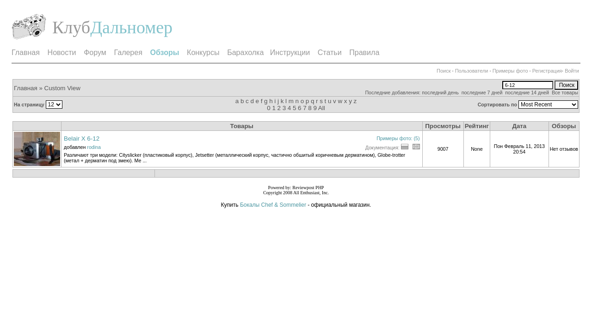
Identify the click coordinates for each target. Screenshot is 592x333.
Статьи (330, 52)
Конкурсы (203, 52)
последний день (440, 92)
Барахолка (245, 52)
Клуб (71, 27)
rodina (94, 147)
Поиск (443, 71)
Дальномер (131, 27)
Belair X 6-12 (81, 138)
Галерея (128, 52)
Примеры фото (510, 71)
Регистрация (547, 71)
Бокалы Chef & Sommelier (274, 205)
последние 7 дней (482, 92)
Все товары (565, 92)
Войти (572, 71)
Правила (364, 52)
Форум (95, 52)
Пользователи (471, 71)
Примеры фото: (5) (397, 138)
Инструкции (290, 52)
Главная (26, 52)
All (321, 108)
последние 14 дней (527, 92)
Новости (62, 52)
